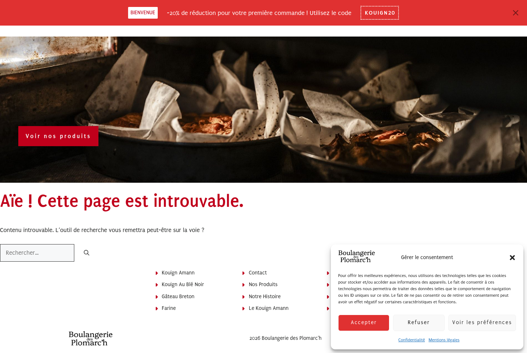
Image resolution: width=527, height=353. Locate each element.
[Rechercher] (86, 253)
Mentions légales (444, 340)
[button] (512, 257)
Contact (258, 273)
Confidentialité (411, 340)
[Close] (515, 12)
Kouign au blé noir (183, 284)
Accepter (364, 322)
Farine (169, 308)
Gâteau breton (178, 296)
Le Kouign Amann (269, 308)
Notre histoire (265, 296)
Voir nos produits (58, 136)
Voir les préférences (482, 322)
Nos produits (263, 284)
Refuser (419, 322)
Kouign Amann (178, 273)
